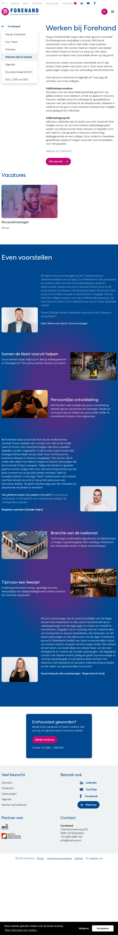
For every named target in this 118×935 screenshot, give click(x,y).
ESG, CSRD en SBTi (16, 79)
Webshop (37, 3)
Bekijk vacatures (44, 739)
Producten (8, 788)
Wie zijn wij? (58, 161)
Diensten (7, 782)
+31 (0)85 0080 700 (71, 836)
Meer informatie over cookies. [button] (21, 930)
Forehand (11, 26)
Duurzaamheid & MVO (19, 72)
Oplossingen (9, 793)
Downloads (52, 3)
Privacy (40, 858)
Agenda (10, 64)
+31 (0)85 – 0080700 (52, 747)
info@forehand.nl (71, 840)
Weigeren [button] (84, 928)
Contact (14, 3)
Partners (10, 49)
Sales (26, 3)
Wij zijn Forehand (15, 34)
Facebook (88, 796)
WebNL (94, 858)
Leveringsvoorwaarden (59, 858)
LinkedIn (88, 783)
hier (102, 77)
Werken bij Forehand (14, 804)
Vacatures (67, 3)
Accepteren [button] (103, 928)
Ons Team (11, 41)
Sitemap (78, 858)
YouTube (88, 789)
